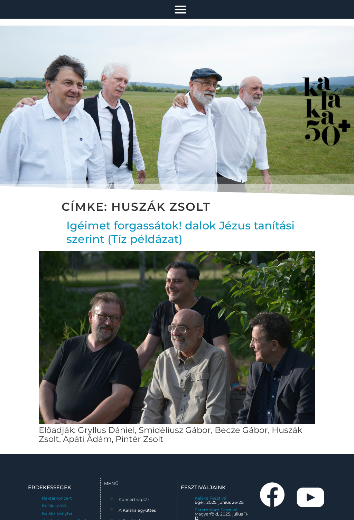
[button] (180, 9)
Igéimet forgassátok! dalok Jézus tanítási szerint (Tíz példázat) (180, 232)
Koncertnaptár (134, 499)
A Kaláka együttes (137, 510)
